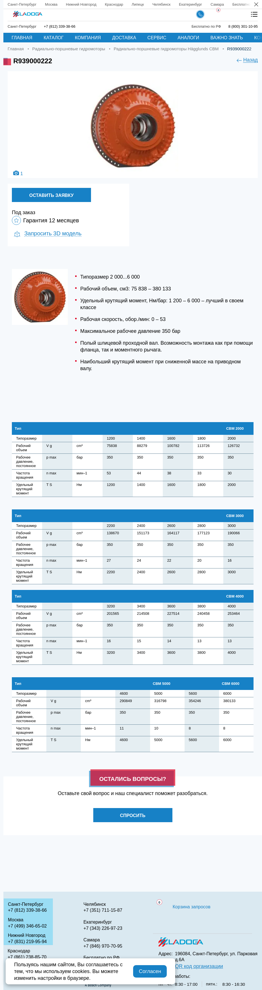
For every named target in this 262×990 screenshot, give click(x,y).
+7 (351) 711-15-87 (102, 910)
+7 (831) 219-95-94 (27, 941)
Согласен (150, 971)
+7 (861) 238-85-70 (27, 957)
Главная (22, 37)
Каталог (54, 37)
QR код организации (199, 966)
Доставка (124, 37)
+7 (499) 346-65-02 (27, 926)
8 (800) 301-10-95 (243, 26)
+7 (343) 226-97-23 (102, 928)
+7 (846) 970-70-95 (102, 946)
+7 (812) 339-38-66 (59, 26)
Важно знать (227, 37)
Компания (88, 37)
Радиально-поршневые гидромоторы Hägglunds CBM (166, 48)
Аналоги (188, 37)
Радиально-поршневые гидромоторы (68, 48)
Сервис (157, 37)
